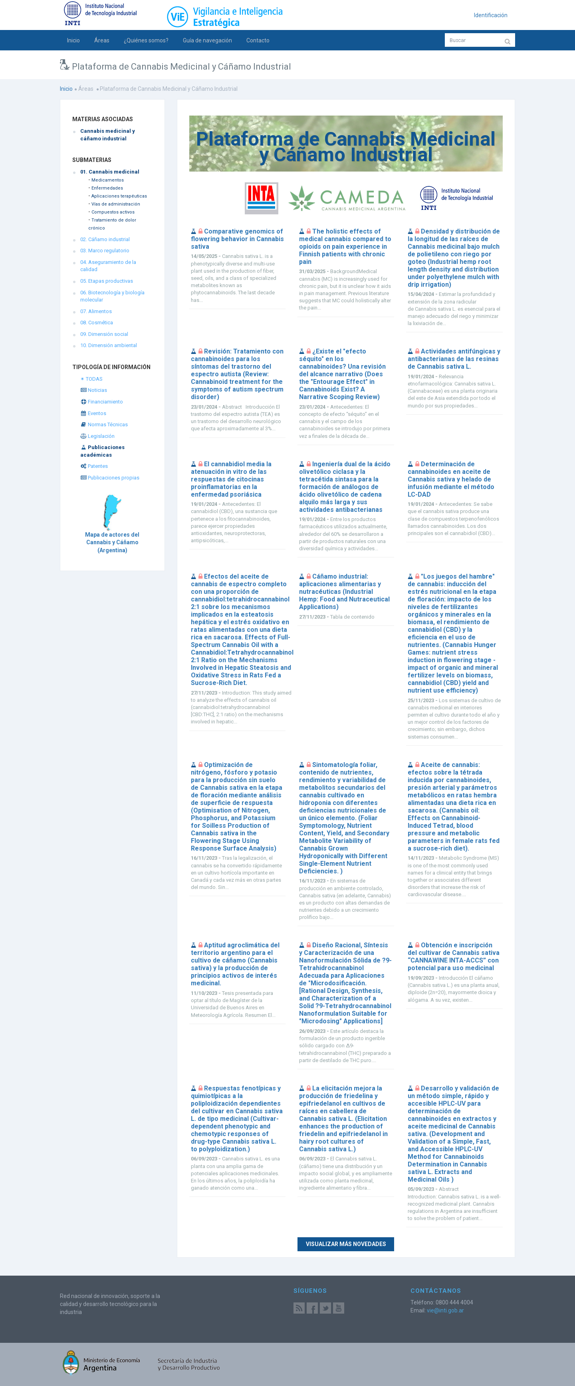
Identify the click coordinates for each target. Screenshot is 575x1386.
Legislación (97, 436)
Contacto (258, 40)
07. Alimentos (96, 311)
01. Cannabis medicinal (109, 172)
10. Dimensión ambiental (108, 345)
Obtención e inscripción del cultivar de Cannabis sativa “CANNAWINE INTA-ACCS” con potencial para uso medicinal (454, 956)
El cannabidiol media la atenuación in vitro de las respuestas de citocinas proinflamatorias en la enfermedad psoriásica (231, 479)
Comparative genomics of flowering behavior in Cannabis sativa (237, 239)
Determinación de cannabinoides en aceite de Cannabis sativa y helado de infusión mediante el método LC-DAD (451, 479)
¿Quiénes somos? (146, 40)
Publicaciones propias (109, 478)
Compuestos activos (113, 212)
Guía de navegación (207, 40)
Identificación (491, 15)
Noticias (93, 390)
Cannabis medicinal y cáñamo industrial (107, 135)
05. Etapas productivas (106, 281)
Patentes (94, 466)
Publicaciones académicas (102, 451)
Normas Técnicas (104, 424)
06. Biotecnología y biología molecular (112, 296)
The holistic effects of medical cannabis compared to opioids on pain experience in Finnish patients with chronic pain (345, 247)
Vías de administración (115, 204)
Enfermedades (107, 188)
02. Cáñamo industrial (105, 239)
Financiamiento (101, 402)
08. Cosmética (96, 323)
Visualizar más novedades (346, 1244)
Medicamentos (107, 180)
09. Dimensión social (104, 334)
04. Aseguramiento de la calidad (108, 266)
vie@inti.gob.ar (445, 1310)
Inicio (73, 40)
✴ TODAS (91, 379)
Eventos (93, 413)
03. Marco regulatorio (104, 251)
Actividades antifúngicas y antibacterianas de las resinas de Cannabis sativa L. (454, 358)
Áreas (101, 40)
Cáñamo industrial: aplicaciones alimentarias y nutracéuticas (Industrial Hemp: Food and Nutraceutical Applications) (344, 592)
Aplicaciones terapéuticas (119, 196)
